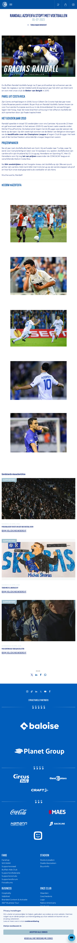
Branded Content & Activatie (14, 900)
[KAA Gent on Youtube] (45, 691)
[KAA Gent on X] (41, 691)
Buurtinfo (44, 866)
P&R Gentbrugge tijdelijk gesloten (13, 649)
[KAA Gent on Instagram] (27, 691)
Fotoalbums (7, 883)
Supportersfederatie (11, 873)
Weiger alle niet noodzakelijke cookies (38, 938)
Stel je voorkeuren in (12, 926)
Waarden (44, 893)
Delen (38, 671)
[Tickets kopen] (58, 4)
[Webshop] (65, 4)
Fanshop (5, 860)
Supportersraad (9, 866)
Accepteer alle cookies (39, 932)
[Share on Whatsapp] (45, 674)
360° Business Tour (10, 903)
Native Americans (48, 903)
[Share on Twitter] (31, 674)
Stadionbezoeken (48, 863)
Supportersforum (10, 879)
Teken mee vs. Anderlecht (10, 588)
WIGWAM (6, 863)
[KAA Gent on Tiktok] (32, 691)
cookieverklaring (32, 921)
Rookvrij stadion (47, 860)
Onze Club (45, 888)
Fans (4, 855)
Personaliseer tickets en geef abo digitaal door (17, 527)
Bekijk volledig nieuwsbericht (14, 530)
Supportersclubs (9, 876)
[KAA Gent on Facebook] (50, 691)
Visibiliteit (6, 896)
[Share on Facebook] (40, 674)
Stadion (44, 855)
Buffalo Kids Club (9, 870)
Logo (42, 900)
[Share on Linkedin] (36, 674)
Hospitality (6, 893)
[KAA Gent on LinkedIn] (36, 691)
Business (7, 888)
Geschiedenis (46, 896)
